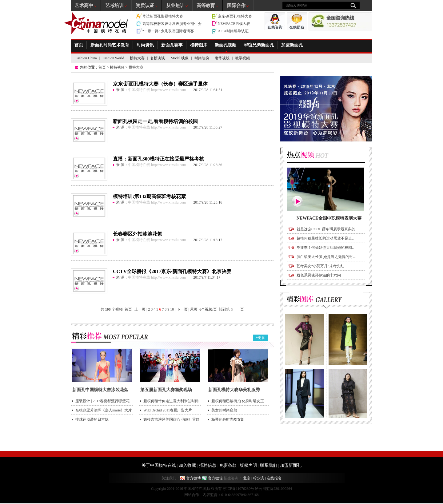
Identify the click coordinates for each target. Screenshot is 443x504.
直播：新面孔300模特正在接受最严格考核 (158, 158)
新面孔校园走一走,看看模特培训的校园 (155, 121)
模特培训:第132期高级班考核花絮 (149, 196)
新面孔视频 (225, 45)
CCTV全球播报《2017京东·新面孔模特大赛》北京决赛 (172, 271)
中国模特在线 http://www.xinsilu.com (157, 90)
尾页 (194, 309)
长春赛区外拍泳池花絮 (137, 233)
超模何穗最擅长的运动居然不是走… (326, 238)
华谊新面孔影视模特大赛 (162, 16)
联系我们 (268, 465)
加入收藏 (187, 465)
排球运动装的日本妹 (92, 419)
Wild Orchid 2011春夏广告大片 (167, 410)
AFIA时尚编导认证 (233, 31)
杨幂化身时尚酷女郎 (228, 419)
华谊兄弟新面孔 (259, 45)
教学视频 (242, 58)
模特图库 (198, 45)
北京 (246, 478)
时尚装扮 (201, 58)
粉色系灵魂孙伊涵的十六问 (319, 275)
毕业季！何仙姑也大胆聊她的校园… (326, 247)
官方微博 (193, 478)
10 (172, 309)
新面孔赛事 (172, 45)
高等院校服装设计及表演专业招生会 (172, 24)
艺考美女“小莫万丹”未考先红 (320, 266)
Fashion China (86, 58)
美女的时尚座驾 (224, 410)
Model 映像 (180, 58)
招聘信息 (207, 465)
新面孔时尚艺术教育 (109, 45)
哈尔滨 (258, 478)
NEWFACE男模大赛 (234, 24)
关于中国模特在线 (159, 465)
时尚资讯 (145, 45)
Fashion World (113, 58)
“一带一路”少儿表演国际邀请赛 (168, 31)
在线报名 (274, 478)
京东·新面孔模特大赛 (235, 16)
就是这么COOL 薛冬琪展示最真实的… (328, 229)
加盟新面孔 (292, 45)
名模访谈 (157, 58)
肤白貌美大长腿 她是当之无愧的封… (327, 257)
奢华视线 (222, 58)
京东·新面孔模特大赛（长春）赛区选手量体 (160, 83)
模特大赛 (137, 58)
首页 (78, 45)
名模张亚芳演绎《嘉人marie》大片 (103, 410)
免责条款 (228, 465)
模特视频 (117, 67)
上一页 (140, 309)
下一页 (182, 309)
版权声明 (248, 465)
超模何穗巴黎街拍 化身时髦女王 (237, 401)
